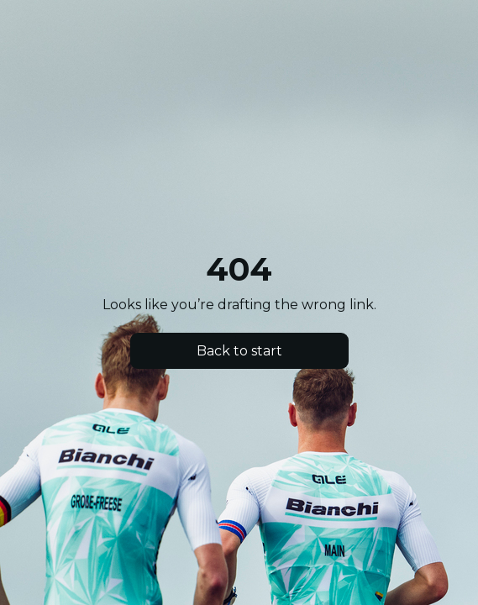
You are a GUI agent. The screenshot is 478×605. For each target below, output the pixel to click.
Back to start (239, 351)
